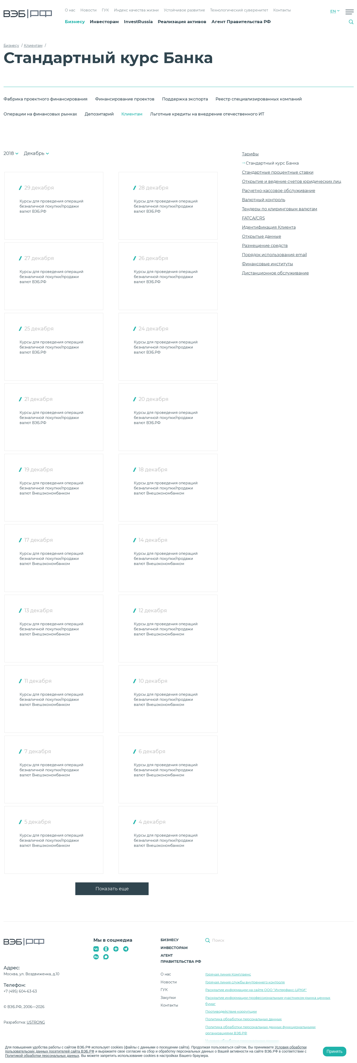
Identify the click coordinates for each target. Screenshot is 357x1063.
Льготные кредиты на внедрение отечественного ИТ (207, 114)
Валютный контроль (263, 199)
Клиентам (131, 114)
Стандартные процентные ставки (277, 172)
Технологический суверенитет (239, 10)
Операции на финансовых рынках (40, 114)
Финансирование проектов (124, 99)
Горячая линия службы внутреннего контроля (245, 982)
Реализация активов (182, 21)
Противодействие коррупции (231, 1011)
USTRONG (36, 1022)
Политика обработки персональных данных (243, 1019)
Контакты (282, 10)
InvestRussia (138, 21)
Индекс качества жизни (136, 10)
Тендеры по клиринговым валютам (279, 209)
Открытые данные (261, 236)
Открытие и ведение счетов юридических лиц (291, 181)
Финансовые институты (267, 263)
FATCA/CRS (253, 218)
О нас (70, 10)
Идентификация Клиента (269, 227)
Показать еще (112, 889)
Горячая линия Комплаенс (228, 974)
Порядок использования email (274, 254)
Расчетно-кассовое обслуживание (278, 190)
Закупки (168, 997)
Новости (88, 10)
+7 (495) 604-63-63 (20, 991)
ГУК (105, 10)
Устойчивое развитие (184, 10)
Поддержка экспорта (185, 99)
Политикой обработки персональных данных (42, 1056)
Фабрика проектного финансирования (46, 99)
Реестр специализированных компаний (259, 99)
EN (333, 11)
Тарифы (250, 154)
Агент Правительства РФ (241, 21)
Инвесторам (104, 21)
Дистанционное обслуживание (275, 273)
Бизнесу (75, 21)
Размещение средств (265, 245)
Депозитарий (99, 114)
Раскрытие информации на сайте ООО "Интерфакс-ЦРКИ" (256, 990)
